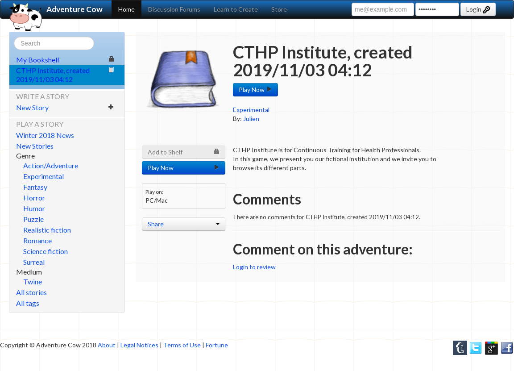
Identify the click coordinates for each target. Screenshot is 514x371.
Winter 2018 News (45, 135)
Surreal (34, 262)
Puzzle (33, 219)
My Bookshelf (65, 59)
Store (279, 9)
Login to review (254, 267)
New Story (65, 107)
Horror (34, 197)
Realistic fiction (47, 229)
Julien (251, 118)
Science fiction (45, 251)
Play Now (255, 89)
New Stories (35, 146)
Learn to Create (236, 9)
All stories (31, 292)
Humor (34, 208)
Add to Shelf (184, 152)
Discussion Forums (174, 9)
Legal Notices (139, 345)
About (107, 345)
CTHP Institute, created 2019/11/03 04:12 (65, 74)
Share (184, 224)
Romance (37, 240)
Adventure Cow (56, 9)
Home (126, 9)
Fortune (217, 345)
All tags (27, 303)
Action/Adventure (50, 165)
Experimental (43, 176)
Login (478, 9)
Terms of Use (182, 345)
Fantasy (35, 187)
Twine (32, 281)
